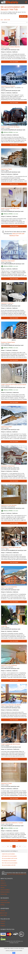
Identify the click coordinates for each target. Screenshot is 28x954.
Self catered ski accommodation (9, 856)
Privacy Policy (4, 894)
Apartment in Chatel (6, 426)
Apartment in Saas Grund (8, 466)
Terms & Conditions (5, 889)
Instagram (3, 925)
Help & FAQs (4, 885)
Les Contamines (9, 588)
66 (17, 846)
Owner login (4, 913)
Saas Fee (10, 304)
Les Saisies (17, 706)
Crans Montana (11, 506)
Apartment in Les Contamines (9, 586)
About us (3, 880)
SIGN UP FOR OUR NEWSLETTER (16, 874)
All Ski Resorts (4, 900)
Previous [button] (3, 35)
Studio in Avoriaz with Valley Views (10, 208)
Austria (2, 262)
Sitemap (2, 887)
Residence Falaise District (8, 342)
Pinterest (3, 923)
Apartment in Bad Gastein (8, 260)
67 (20, 846)
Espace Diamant (9, 706)
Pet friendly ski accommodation (9, 860)
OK (13, 952)
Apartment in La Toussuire (8, 86)
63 (8, 846)
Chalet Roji (4, 626)
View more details (14, 61)
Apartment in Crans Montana (8, 505)
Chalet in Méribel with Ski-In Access (10, 744)
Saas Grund (16, 467)
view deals (15, 132)
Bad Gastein (8, 262)
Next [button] (25, 35)
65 (14, 846)
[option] (14, 35)
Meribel (7, 745)
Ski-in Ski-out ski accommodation (9, 863)
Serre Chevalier (9, 824)
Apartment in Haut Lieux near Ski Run (11, 704)
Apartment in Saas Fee (7, 303)
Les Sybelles (18, 87)
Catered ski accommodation (8, 854)
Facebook (3, 921)
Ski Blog (2, 904)
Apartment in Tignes (6, 169)
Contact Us (3, 883)
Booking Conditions (5, 892)
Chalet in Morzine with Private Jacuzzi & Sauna (13, 384)
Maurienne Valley (10, 87)
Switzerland (3, 304)
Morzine (7, 48)
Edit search (23, 16)
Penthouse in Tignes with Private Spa (11, 547)
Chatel (7, 428)
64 (11, 846)
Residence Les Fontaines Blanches (10, 46)
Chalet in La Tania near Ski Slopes (10, 127)
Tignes (7, 170)
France (2, 48)
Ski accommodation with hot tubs (9, 858)
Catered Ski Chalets (5, 902)
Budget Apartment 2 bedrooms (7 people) (12, 822)
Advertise (3, 910)
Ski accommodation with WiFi (9, 865)
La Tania (8, 128)
